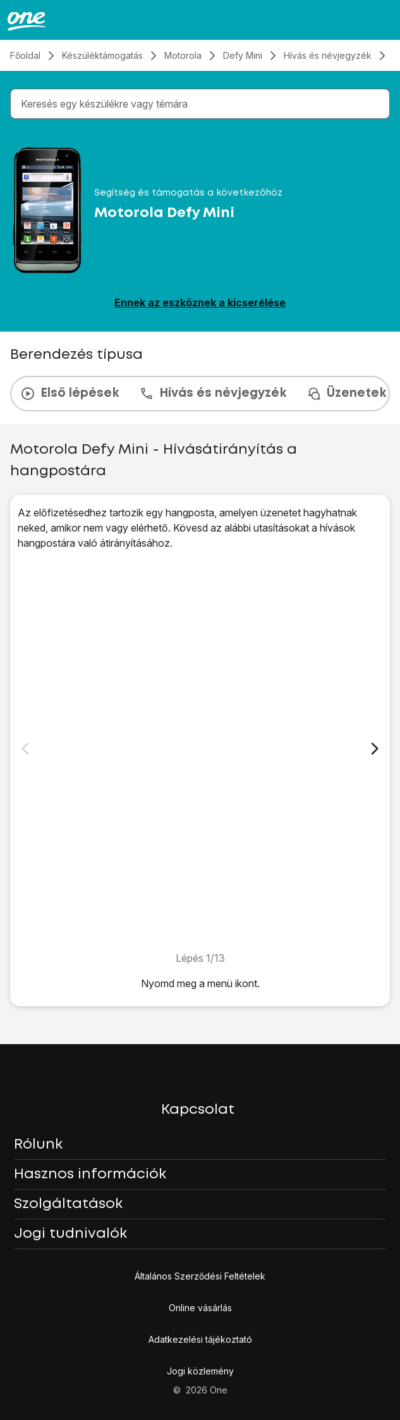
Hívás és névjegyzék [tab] (212, 393)
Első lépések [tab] (69, 393)
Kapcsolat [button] (197, 1110)
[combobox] (202, 103)
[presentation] (200, 393)
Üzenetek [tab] (346, 393)
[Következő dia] (374, 748)
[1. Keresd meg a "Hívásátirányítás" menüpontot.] (200, 750)
